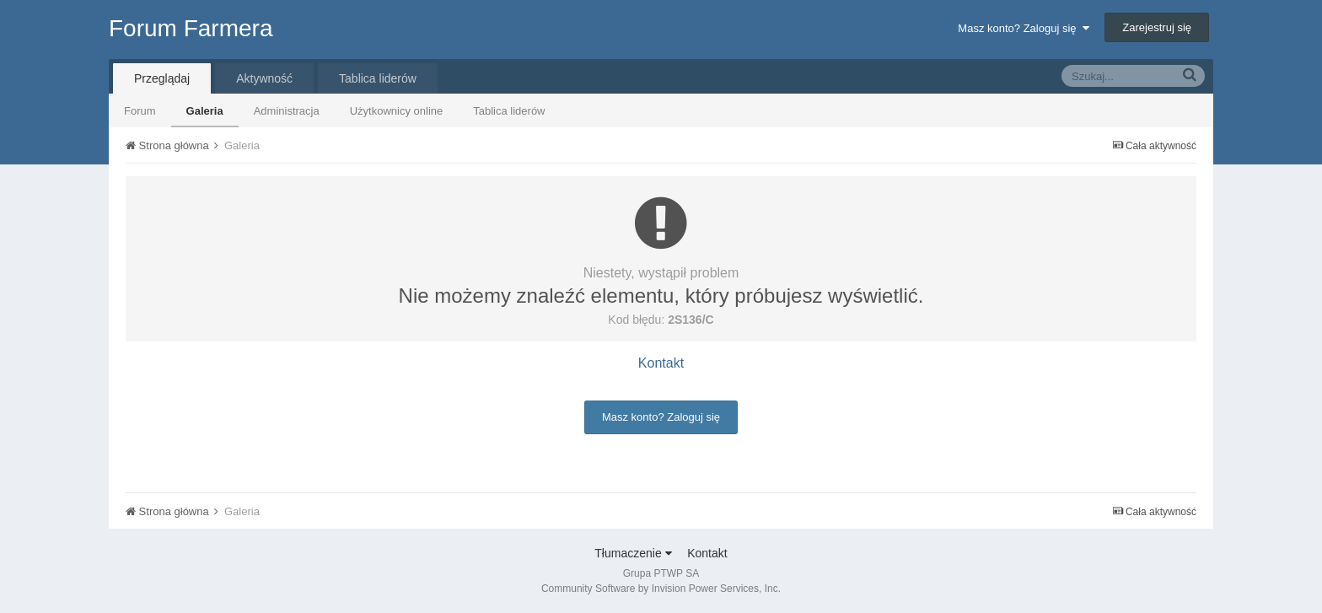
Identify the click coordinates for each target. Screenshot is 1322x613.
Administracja (287, 111)
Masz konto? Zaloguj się (1023, 28)
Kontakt (661, 363)
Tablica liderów (509, 111)
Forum (140, 111)
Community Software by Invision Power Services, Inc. (661, 588)
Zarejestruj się (1156, 27)
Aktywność (264, 78)
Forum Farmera (190, 28)
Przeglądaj (162, 78)
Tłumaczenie (632, 553)
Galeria (204, 111)
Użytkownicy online (396, 111)
